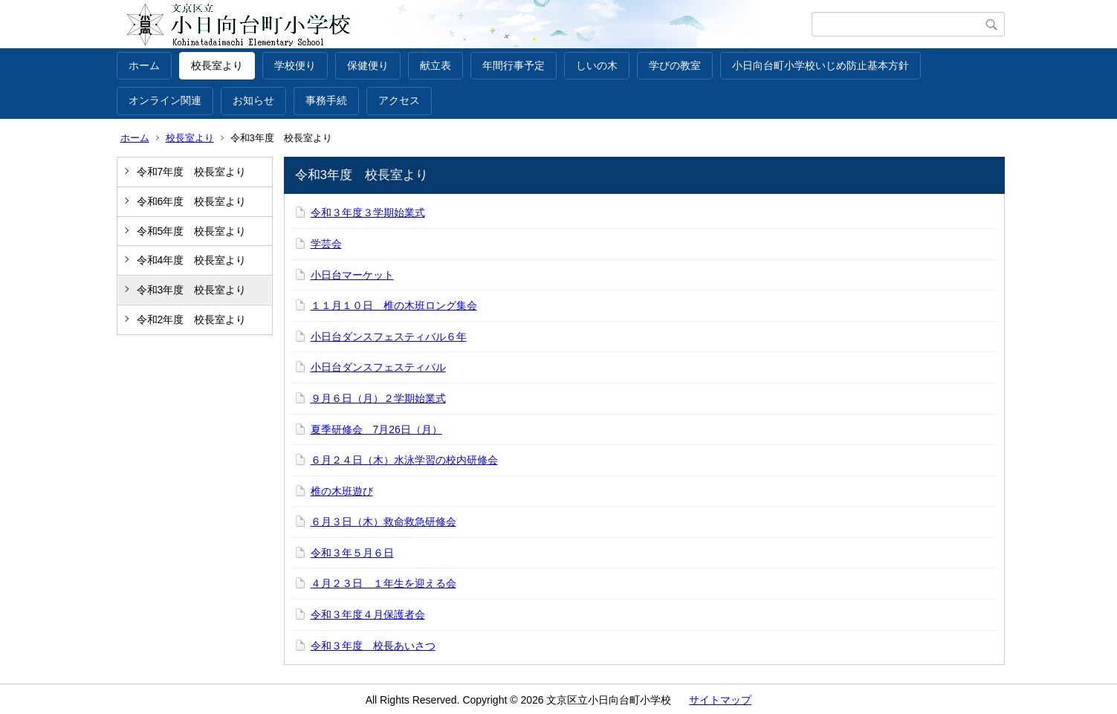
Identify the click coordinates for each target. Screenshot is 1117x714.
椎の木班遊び (342, 491)
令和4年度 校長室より (192, 260)
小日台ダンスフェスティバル (378, 367)
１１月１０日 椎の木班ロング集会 (394, 305)
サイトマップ (720, 700)
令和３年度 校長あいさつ (373, 646)
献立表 (435, 65)
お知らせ (253, 100)
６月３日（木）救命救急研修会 (383, 522)
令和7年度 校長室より (192, 172)
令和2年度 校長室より (192, 319)
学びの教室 (675, 65)
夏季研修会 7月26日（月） (376, 429)
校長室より (217, 65)
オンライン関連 (165, 100)
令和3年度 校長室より (192, 290)
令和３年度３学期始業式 (368, 212)
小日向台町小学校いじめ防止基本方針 (820, 65)
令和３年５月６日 (352, 553)
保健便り (368, 65)
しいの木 (597, 65)
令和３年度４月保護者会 (368, 614)
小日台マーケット (352, 275)
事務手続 (326, 100)
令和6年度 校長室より (192, 201)
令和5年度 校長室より (192, 231)
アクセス (399, 100)
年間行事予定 (513, 65)
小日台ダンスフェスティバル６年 (389, 337)
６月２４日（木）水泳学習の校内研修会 (404, 460)
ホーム (144, 65)
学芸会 (326, 244)
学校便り (295, 65)
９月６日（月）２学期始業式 (378, 398)
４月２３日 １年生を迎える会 (383, 583)
